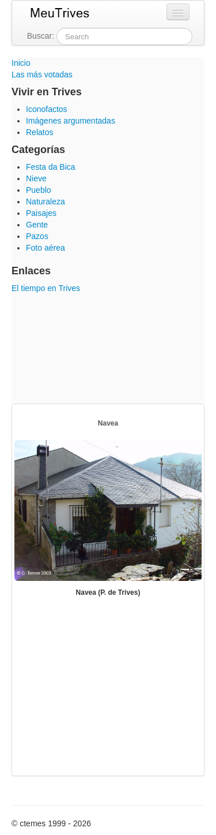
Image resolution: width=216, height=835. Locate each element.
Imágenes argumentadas (70, 120)
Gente (37, 224)
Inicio (21, 63)
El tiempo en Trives (46, 288)
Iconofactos (46, 109)
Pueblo (38, 190)
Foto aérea (45, 247)
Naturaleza (45, 201)
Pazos (37, 236)
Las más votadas (42, 74)
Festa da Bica (50, 167)
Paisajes (41, 213)
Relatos (39, 132)
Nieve (36, 178)
